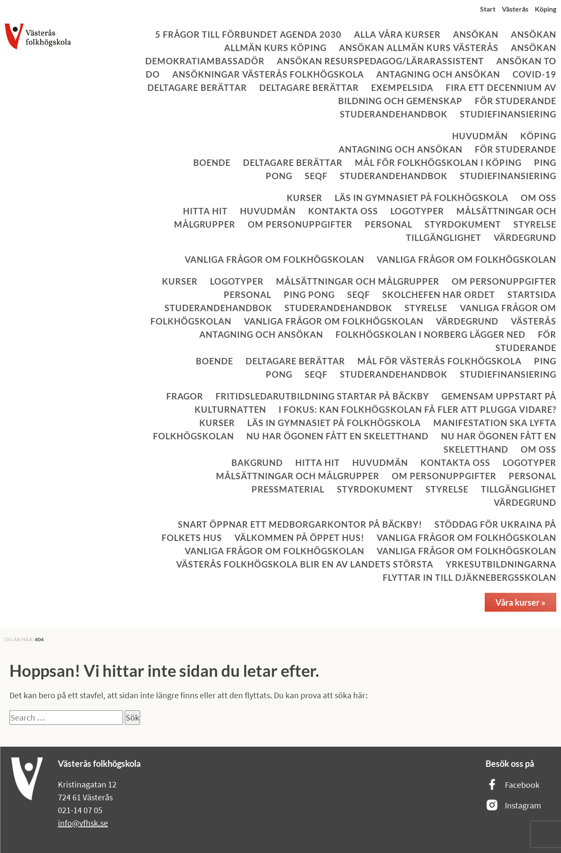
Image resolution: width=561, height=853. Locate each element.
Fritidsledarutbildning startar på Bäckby (322, 396)
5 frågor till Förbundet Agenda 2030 (248, 34)
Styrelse (534, 224)
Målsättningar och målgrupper (357, 281)
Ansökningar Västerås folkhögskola (268, 74)
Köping (545, 9)
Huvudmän (480, 136)
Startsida (531, 294)
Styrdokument (463, 224)
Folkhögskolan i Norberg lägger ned (430, 334)
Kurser (304, 197)
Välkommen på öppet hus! (299, 537)
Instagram (513, 806)
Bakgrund (257, 462)
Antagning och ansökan (438, 74)
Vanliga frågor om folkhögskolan (274, 259)
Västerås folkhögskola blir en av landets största (304, 564)
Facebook (513, 785)
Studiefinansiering (508, 114)
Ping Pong (309, 294)
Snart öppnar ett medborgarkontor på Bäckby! (300, 524)
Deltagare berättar (197, 87)
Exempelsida (402, 87)
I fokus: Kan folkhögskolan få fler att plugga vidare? (417, 409)
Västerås (515, 9)
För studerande (515, 101)
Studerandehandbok (393, 114)
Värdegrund (525, 237)
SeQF (316, 176)
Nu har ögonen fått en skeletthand (337, 436)
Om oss (538, 197)
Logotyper (417, 211)
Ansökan (475, 34)
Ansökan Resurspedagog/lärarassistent (380, 61)
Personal (388, 224)
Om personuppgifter (300, 224)
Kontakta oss (343, 211)
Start (487, 9)
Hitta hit (205, 211)
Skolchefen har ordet (438, 294)
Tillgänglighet (443, 237)
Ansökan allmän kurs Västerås (418, 47)
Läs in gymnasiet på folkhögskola (421, 197)
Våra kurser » (520, 602)
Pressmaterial (288, 489)
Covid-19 (534, 74)
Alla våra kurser (397, 34)
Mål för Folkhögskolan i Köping (438, 162)
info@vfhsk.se (83, 822)
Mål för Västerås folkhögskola (439, 361)
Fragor (184, 396)
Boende (212, 162)
